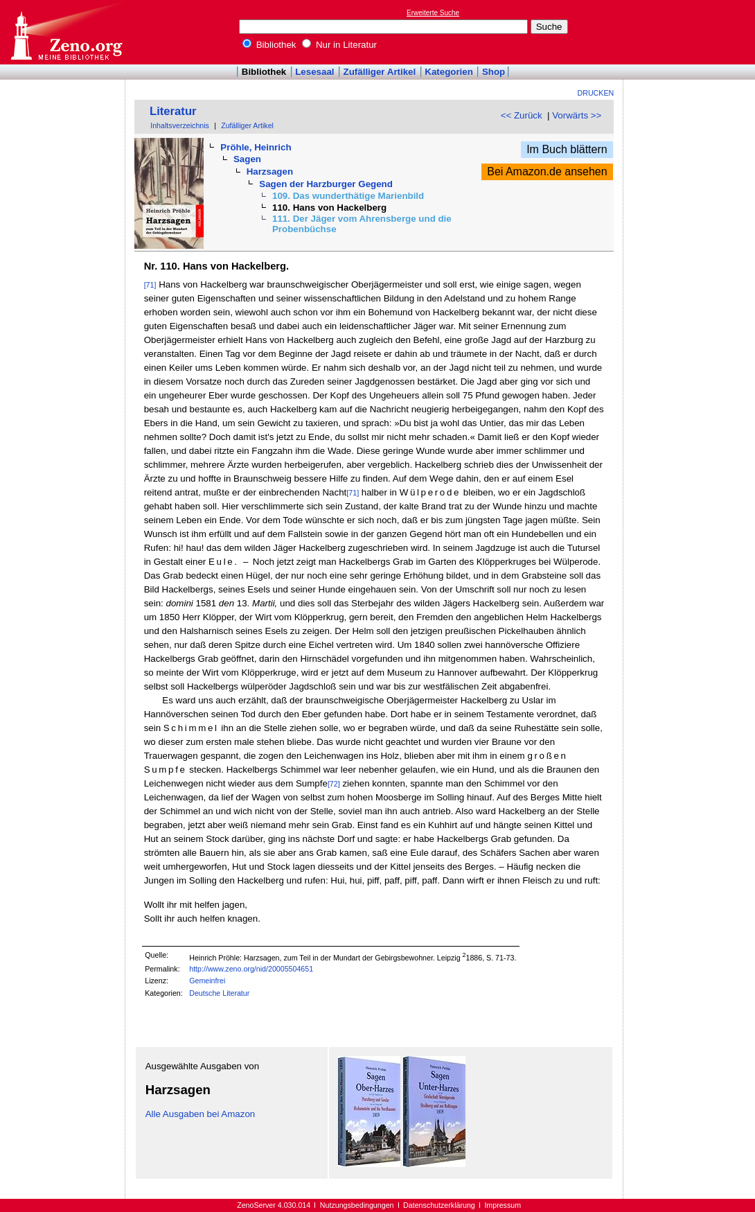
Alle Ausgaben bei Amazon (200, 1114)
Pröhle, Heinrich (255, 147)
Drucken (596, 93)
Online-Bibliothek (66, 32)
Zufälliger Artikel (380, 72)
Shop (493, 72)
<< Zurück (521, 115)
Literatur (173, 111)
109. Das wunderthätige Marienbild (348, 196)
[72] (334, 784)
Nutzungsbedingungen (357, 1205)
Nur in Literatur (339, 44)
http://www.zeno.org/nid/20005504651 (251, 969)
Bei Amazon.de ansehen (547, 171)
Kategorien (449, 72)
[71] (150, 285)
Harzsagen (270, 171)
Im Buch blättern (566, 149)
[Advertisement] (691, 32)
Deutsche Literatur (219, 993)
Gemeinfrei (207, 980)
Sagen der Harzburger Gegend (326, 184)
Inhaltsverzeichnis (179, 125)
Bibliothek (269, 44)
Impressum (502, 1205)
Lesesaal (314, 72)
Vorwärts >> (576, 115)
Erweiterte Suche (433, 13)
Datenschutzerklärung (439, 1205)
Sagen (247, 159)
